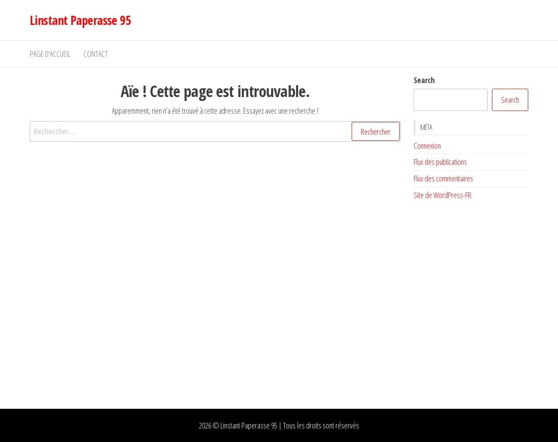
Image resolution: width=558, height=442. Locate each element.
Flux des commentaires (443, 178)
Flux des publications (440, 162)
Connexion (427, 145)
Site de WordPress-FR (442, 195)
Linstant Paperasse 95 (80, 20)
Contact (96, 54)
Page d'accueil (50, 54)
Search (424, 80)
